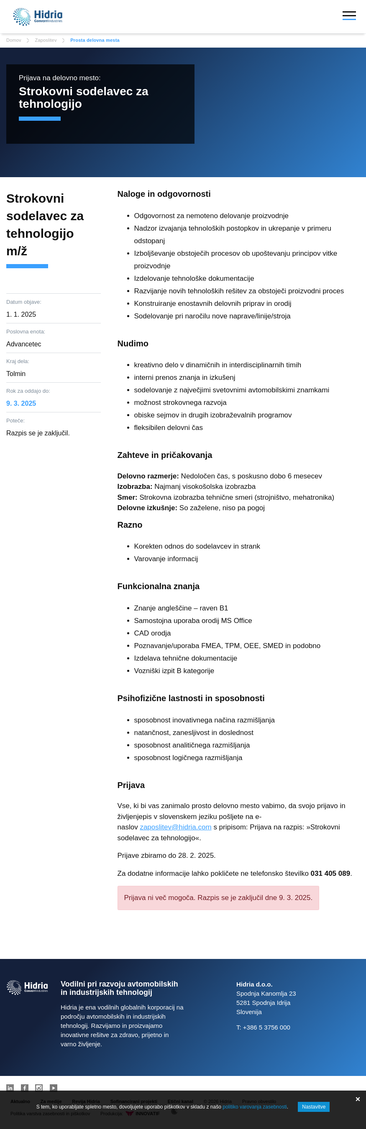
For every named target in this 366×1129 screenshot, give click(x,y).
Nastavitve (313, 1107)
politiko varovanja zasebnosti (255, 1107)
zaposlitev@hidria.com (175, 827)
